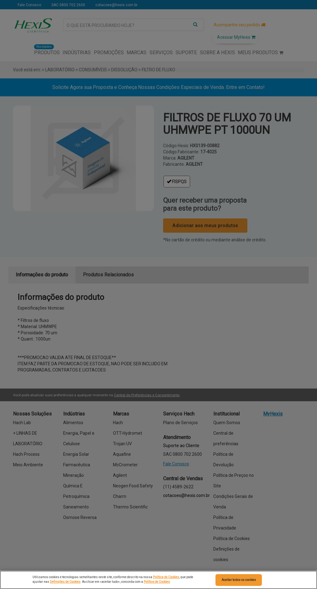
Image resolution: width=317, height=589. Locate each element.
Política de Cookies (166, 577)
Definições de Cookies (65, 581)
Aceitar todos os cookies (239, 580)
